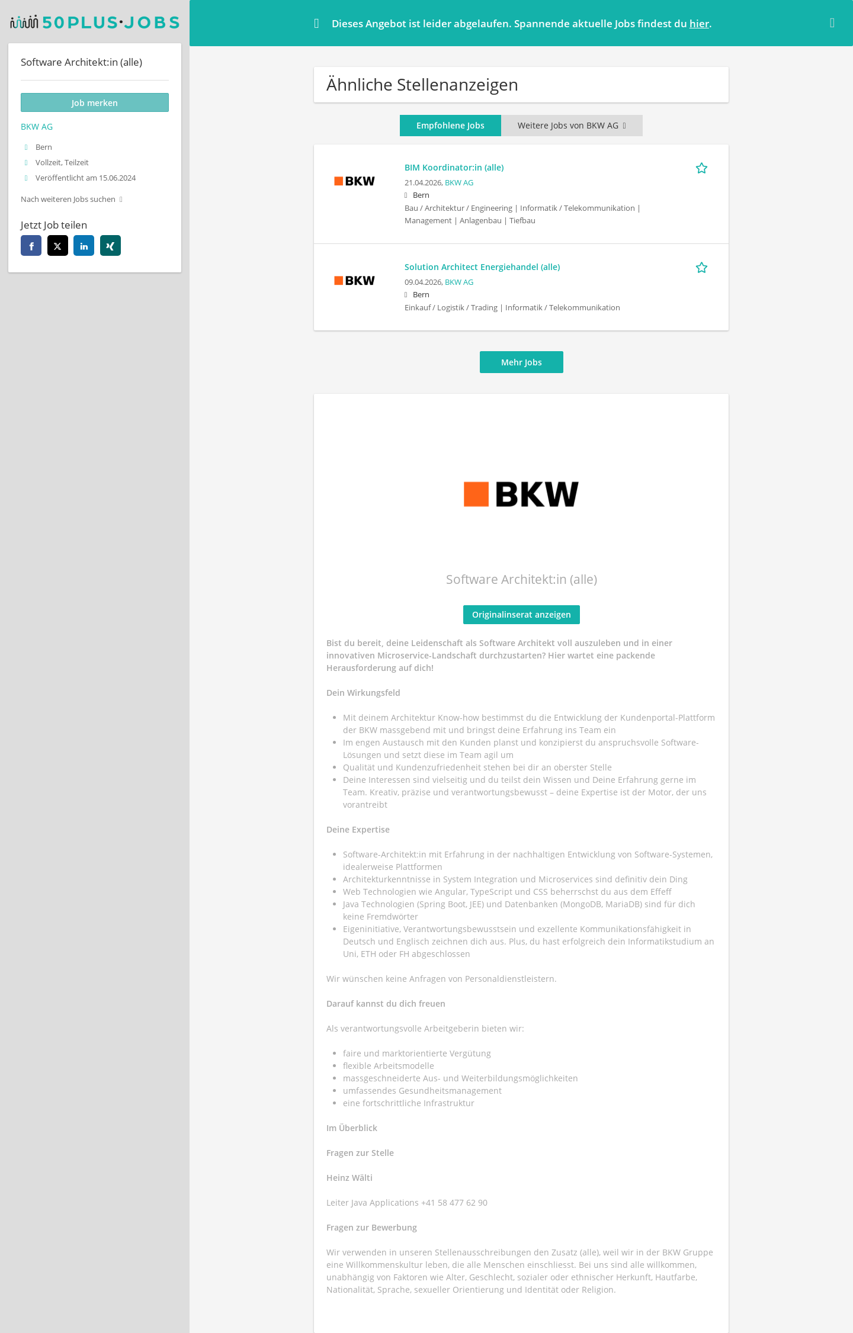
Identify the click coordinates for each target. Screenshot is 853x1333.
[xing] (110, 245)
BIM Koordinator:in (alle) (454, 167)
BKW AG (459, 183)
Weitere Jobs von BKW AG (572, 125)
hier (699, 23)
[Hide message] (834, 22)
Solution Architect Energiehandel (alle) (482, 266)
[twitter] (57, 245)
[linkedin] (83, 245)
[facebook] (31, 245)
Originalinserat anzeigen (521, 614)
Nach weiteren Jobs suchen (68, 199)
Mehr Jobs (521, 362)
